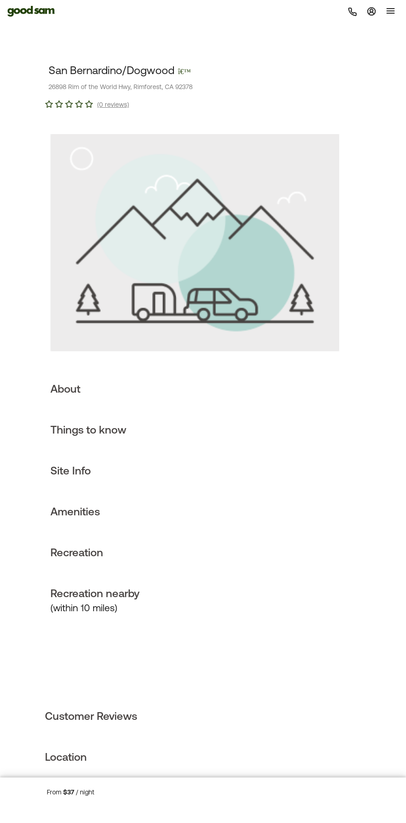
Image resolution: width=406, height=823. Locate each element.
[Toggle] (390, 10)
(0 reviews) (113, 104)
